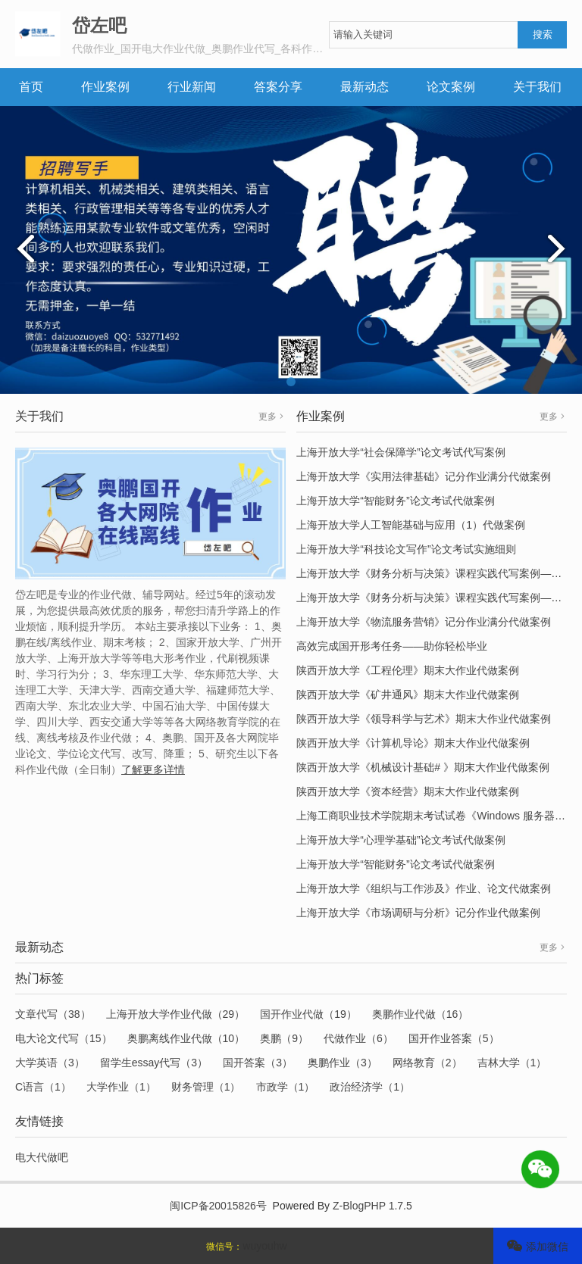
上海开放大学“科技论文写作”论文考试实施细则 (405, 549)
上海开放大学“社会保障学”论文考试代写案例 (400, 452)
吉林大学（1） (512, 1062)
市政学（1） (285, 1087)
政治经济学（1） (370, 1087)
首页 (31, 86)
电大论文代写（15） (63, 1038)
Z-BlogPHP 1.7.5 (372, 1206)
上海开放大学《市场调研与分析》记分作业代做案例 (418, 913)
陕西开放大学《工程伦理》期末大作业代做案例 (407, 670)
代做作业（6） (358, 1038)
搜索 (542, 34)
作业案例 (105, 86)
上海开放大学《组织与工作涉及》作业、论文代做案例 (423, 888)
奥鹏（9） (284, 1038)
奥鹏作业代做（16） (420, 1014)
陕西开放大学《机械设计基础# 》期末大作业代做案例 (422, 767)
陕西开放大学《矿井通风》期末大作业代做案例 (407, 694)
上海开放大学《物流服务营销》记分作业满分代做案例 (423, 622)
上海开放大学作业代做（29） (176, 1014)
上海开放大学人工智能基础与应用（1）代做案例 (410, 525)
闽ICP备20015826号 (218, 1206)
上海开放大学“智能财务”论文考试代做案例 (395, 501)
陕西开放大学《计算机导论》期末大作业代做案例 (413, 743)
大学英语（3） (50, 1062)
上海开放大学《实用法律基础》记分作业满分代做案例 (423, 476)
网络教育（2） (427, 1062)
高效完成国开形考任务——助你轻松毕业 (391, 646)
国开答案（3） (258, 1062)
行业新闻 (191, 86)
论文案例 (451, 86)
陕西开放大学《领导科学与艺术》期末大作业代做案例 (423, 719)
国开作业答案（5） (453, 1038)
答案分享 (278, 86)
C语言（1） (43, 1087)
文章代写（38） (53, 1014)
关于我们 (537, 86)
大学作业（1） (121, 1087)
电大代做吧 (41, 1157)
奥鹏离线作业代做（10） (186, 1038)
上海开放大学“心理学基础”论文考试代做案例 (400, 840)
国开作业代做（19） (308, 1014)
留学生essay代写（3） (154, 1062)
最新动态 (364, 86)
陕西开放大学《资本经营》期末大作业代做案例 (407, 791)
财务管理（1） (206, 1087)
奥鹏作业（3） (342, 1062)
